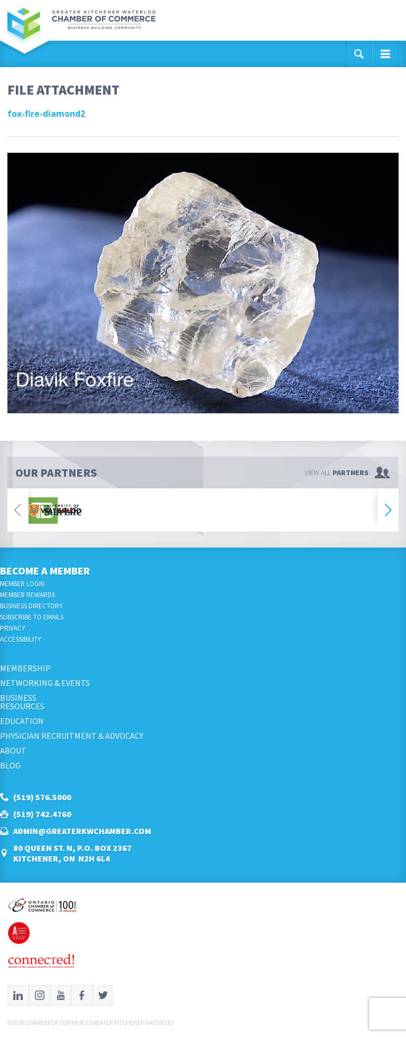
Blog (10, 765)
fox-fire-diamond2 (46, 113)
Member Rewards (27, 594)
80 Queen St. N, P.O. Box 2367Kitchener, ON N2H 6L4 (72, 853)
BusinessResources (22, 701)
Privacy (12, 628)
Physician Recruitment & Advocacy (71, 735)
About (13, 750)
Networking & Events (45, 683)
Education (22, 721)
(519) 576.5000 (42, 797)
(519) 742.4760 (42, 814)
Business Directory (31, 605)
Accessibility (20, 639)
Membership (25, 668)
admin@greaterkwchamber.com (82, 831)
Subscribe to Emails (31, 617)
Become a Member (45, 570)
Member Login (22, 583)
